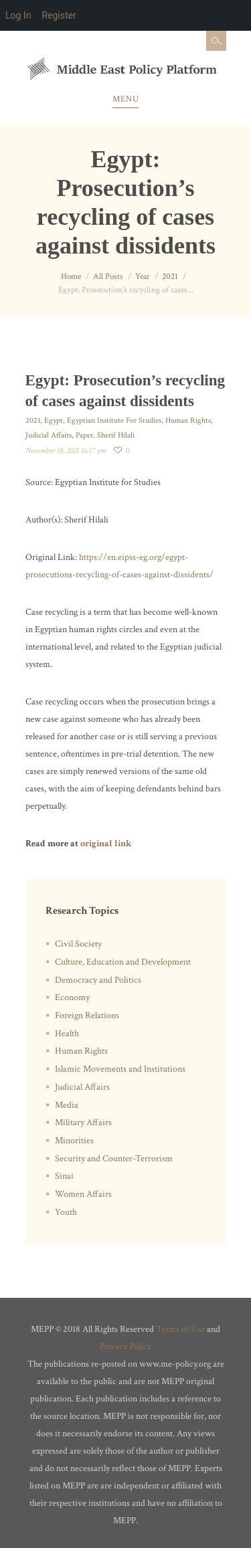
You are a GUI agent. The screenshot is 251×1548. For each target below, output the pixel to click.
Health (67, 1034)
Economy (72, 997)
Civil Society (78, 944)
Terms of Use (180, 1329)
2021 (170, 276)
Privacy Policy (125, 1347)
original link (105, 844)
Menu (125, 99)
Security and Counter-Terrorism (114, 1159)
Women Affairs (83, 1194)
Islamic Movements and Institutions (120, 1069)
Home (71, 276)
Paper (84, 435)
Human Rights (188, 420)
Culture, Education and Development (123, 962)
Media (66, 1105)
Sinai (64, 1176)
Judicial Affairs (48, 435)
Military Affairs (83, 1123)
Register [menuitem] (58, 15)
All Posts (108, 276)
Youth (66, 1212)
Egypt (53, 420)
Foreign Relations (87, 1015)
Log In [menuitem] (18, 15)
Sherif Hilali (116, 435)
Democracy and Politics (98, 980)
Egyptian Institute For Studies (114, 420)
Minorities (74, 1141)
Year (142, 276)
